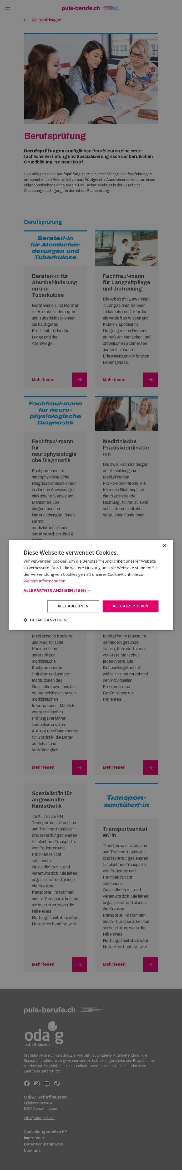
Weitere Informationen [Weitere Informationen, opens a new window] (44, 580)
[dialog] (91, 585)
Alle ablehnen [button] (73, 606)
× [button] (164, 546)
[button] (91, 590)
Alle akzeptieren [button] (130, 606)
